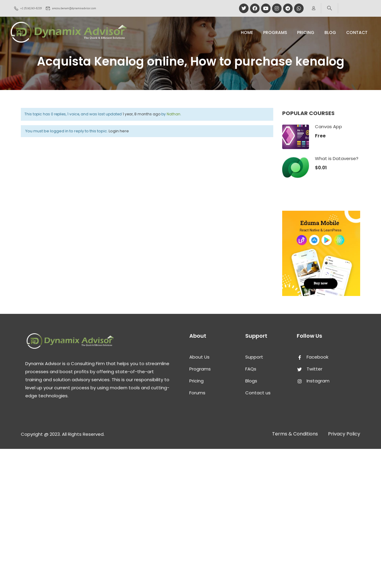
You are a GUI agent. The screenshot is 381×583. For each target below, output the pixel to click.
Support (254, 357)
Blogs (251, 381)
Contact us (258, 393)
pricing (305, 32)
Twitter (309, 369)
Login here (119, 131)
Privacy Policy (344, 433)
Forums (197, 393)
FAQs (250, 369)
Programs (275, 32)
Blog (330, 32)
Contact (357, 32)
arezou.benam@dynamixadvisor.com (87, 8)
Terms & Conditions (295, 433)
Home (247, 32)
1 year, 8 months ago (141, 114)
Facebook (312, 357)
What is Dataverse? (336, 158)
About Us (199, 357)
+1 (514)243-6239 (31, 8)
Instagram (313, 381)
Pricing (196, 381)
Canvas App (328, 126)
